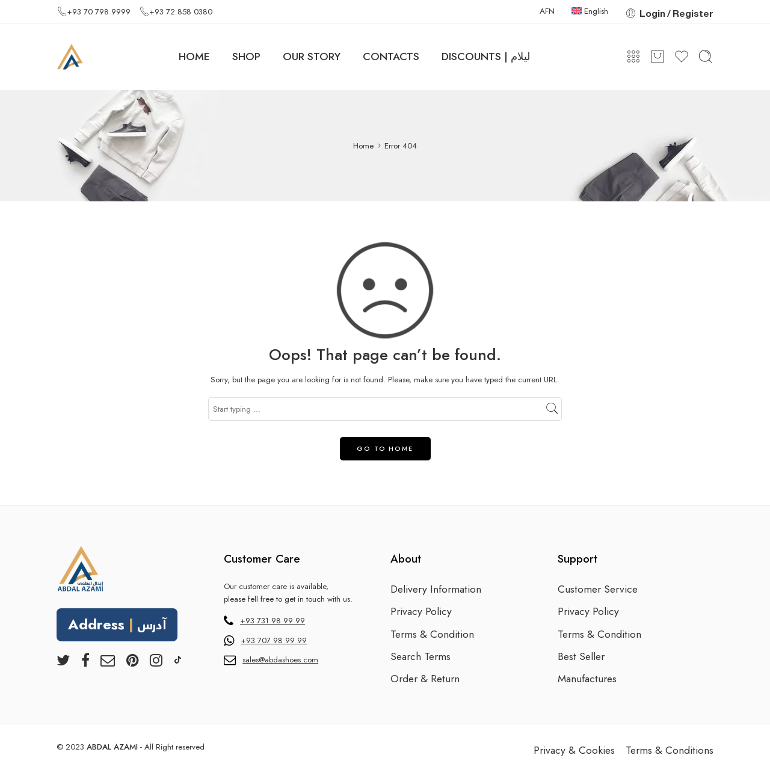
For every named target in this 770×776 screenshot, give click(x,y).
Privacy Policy (421, 611)
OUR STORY (311, 56)
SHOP (246, 56)
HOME (194, 56)
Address (117, 626)
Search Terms (420, 656)
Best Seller (581, 656)
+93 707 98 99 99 (274, 640)
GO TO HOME (385, 448)
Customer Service (598, 589)
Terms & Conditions (669, 750)
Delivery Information (435, 589)
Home (363, 145)
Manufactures (587, 678)
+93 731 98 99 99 (272, 620)
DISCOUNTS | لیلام (486, 56)
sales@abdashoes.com (280, 659)
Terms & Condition (432, 634)
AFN (547, 11)
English (589, 11)
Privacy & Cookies (574, 750)
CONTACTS (391, 56)
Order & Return (425, 678)
